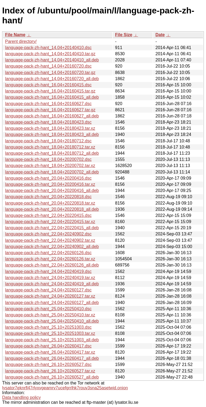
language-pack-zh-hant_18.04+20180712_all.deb (52, 153)
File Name (15, 34)
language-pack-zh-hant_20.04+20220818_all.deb (52, 209)
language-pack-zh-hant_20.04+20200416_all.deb (52, 190)
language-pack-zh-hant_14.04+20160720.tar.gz (50, 72)
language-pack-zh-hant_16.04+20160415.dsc (48, 85)
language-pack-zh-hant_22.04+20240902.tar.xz (50, 240)
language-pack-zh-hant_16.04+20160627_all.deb (52, 116)
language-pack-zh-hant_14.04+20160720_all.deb (52, 78)
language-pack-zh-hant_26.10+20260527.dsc (48, 364)
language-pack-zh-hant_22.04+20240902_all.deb (52, 246)
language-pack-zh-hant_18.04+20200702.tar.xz (50, 165)
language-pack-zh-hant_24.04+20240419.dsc (48, 271)
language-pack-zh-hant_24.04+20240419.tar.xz (50, 277)
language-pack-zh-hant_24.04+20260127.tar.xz (50, 296)
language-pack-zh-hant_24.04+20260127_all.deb (52, 302)
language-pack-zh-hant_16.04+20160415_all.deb (52, 97)
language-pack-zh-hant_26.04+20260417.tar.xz (50, 352)
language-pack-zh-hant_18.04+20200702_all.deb (52, 172)
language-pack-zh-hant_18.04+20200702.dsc (48, 159)
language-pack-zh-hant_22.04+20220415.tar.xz (50, 221)
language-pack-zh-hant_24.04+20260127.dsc (48, 290)
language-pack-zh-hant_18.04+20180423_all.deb (52, 134)
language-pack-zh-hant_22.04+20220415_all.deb (52, 227)
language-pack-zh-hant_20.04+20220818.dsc (48, 196)
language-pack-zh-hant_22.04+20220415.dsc (48, 215)
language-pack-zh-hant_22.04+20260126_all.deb (52, 265)
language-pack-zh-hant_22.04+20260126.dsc (48, 252)
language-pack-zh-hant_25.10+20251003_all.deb (52, 340)
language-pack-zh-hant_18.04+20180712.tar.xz (50, 147)
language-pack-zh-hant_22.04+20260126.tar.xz (50, 259)
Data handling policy (21, 397)
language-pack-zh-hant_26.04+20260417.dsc (48, 346)
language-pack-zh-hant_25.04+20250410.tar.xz (50, 315)
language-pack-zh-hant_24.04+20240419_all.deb (52, 284)
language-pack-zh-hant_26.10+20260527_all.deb (52, 377)
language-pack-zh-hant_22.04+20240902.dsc (48, 234)
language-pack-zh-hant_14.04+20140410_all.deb (52, 60)
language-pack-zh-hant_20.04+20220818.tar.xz (50, 203)
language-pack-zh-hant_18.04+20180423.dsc (48, 122)
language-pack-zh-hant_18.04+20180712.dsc (48, 141)
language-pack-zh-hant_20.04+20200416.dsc (48, 178)
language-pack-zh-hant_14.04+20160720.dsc (48, 66)
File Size (123, 34)
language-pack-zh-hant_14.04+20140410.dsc (48, 47)
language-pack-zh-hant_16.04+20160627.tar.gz (50, 110)
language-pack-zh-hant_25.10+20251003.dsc (48, 327)
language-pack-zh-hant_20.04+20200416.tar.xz (50, 184)
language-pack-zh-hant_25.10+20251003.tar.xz (50, 333)
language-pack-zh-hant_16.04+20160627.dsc (48, 103)
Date (160, 34)
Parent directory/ (20, 41)
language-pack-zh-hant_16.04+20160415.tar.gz (50, 91)
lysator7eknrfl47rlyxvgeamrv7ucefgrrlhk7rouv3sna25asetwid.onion (65, 388)
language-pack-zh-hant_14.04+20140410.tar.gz (50, 53)
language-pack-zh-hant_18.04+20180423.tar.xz (50, 128)
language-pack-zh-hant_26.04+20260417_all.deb (52, 358)
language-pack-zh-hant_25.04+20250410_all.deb (52, 321)
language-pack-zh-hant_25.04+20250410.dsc (48, 308)
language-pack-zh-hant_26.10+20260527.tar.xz (50, 371)
